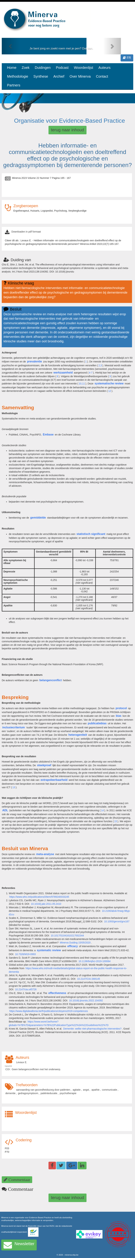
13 (13, 787)
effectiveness (57, 993)
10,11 (82, 383)
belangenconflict (50, 680)
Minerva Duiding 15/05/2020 (75, 942)
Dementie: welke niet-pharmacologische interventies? (92, 1028)
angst (86, 1089)
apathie (95, 1089)
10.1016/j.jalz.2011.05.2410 (46, 903)
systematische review (109, 383)
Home (11, 68)
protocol (121, 708)
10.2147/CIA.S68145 (88, 978)
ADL (5, 810)
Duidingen (43, 68)
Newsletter (19, 1245)
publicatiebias (97, 723)
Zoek (25, 68)
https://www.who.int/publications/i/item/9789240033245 (39, 896)
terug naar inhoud (67, 129)
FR (127, 57)
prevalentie (34, 361)
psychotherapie (68, 1093)
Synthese (40, 76)
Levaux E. (21, 1062)
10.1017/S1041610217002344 (67, 935)
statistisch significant (90, 533)
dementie (10, 1093)
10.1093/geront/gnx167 (116, 921)
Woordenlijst (83, 68)
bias (118, 715)
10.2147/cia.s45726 (26, 989)
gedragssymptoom (28, 1093)
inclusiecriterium (13, 727)
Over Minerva (80, 76)
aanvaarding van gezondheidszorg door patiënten (43, 1089)
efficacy (72, 946)
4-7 (90, 372)
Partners (13, 85)
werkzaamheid (63, 372)
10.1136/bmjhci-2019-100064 (95, 961)
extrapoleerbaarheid (54, 779)
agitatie (77, 1089)
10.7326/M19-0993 (25, 954)
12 (109, 391)
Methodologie (17, 76)
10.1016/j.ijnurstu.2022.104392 (86, 1000)
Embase (48, 434)
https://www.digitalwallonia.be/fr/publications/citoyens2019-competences (48, 1011)
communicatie (109, 1089)
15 (115, 821)
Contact (102, 76)
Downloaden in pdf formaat (26, 231)
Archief (58, 76)
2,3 (100, 365)
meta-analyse (45, 854)
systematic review (49, 950)
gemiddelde (38, 517)
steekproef (44, 765)
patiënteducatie (49, 1093)
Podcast (62, 68)
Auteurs (104, 68)
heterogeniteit (77, 734)
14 (102, 810)
